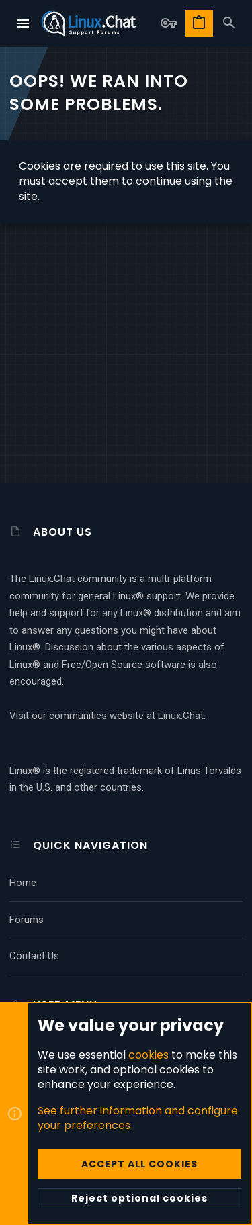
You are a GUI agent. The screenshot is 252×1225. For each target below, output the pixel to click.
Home (22, 883)
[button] (23, 23)
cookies (148, 1055)
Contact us (34, 956)
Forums (26, 920)
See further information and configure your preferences (138, 1118)
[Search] (229, 23)
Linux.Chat (181, 715)
